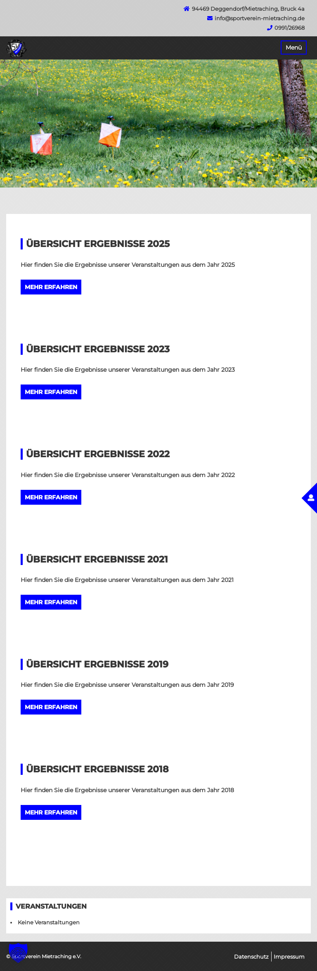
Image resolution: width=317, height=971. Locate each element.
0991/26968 (289, 27)
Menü (294, 47)
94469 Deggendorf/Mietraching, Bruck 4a (248, 8)
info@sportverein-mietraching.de (260, 18)
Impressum (289, 956)
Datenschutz (251, 956)
